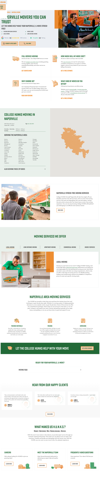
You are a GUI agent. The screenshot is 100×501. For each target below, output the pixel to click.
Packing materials (17, 326)
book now (60, 211)
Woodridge (35, 158)
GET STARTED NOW (27, 70)
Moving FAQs (50, 370)
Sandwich (35, 147)
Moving (28, 7)
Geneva (20, 139)
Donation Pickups (48, 7)
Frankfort (6, 163)
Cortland (6, 150)
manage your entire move (33, 62)
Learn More (9, 465)
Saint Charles (36, 145)
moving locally (73, 89)
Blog (83, 7)
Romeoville (35, 144)
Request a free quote (10, 43)
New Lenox (21, 161)
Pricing (70, 7)
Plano (34, 142)
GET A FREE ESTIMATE (67, 70)
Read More (50, 415)
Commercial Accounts (41, 2)
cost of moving (67, 62)
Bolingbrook (7, 144)
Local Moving (10, 247)
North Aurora (21, 163)
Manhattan (21, 152)
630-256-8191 (95, 2)
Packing (50, 326)
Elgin (5, 160)
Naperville (20, 160)
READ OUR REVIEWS (27, 95)
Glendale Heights (22, 142)
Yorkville (34, 160)
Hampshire (21, 144)
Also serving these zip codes (24, 169)
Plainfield (35, 141)
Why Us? (77, 7)
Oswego (35, 139)
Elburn (5, 158)
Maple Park (21, 153)
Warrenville (35, 153)
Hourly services (90, 247)
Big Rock (6, 142)
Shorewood (35, 149)
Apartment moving (50, 247)
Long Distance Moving (30, 247)
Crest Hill (6, 152)
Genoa (20, 141)
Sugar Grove (36, 150)
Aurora (6, 139)
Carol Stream (7, 147)
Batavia (6, 141)
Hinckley (20, 145)
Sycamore (35, 152)
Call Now (27, 43)
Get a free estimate (87, 349)
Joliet (19, 147)
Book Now (94, 7)
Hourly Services (61, 7)
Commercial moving (70, 247)
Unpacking (83, 326)
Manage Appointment (81, 2)
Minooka (20, 155)
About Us (60, 2)
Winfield (35, 156)
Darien (5, 153)
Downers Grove (8, 156)
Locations (52, 2)
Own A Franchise (69, 2)
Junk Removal (37, 7)
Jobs (31, 2)
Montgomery (21, 156)
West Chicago (36, 155)
